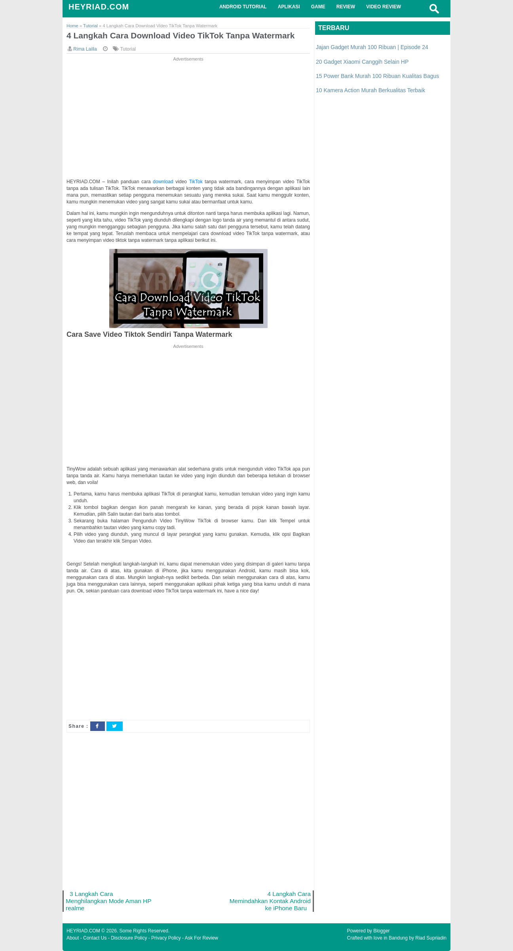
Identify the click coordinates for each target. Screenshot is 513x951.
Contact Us (94, 938)
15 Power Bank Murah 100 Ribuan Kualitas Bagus (377, 76)
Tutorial (128, 49)
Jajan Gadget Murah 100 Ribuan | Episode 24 (372, 47)
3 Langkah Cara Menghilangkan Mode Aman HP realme (108, 900)
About (72, 938)
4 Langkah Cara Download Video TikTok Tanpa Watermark (180, 35)
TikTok (197, 181)
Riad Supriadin (430, 938)
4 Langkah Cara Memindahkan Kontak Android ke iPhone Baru (270, 900)
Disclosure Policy (129, 938)
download (164, 181)
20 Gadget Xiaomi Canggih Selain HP (362, 62)
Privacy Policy (166, 938)
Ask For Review (201, 938)
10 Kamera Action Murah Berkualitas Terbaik (370, 90)
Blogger (381, 931)
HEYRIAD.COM (98, 6)
